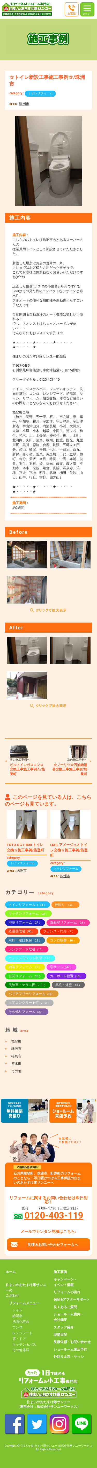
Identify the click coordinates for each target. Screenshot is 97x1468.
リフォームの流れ (67, 1292)
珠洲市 (24, 104)
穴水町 (16, 1063)
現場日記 (60, 1335)
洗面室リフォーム (68, 922)
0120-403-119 (53, 1215)
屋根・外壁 (68, 985)
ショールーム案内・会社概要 (69, 1317)
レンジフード (22, 1333)
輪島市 (16, 1056)
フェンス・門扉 (59, 931)
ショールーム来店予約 (70, 1349)
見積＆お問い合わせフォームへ (52, 1245)
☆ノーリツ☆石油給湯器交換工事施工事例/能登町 (69, 769)
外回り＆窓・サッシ (69, 1357)
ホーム (11, 1272)
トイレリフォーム (40, 93)
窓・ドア (19, 1339)
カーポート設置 (66, 976)
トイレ (17, 1310)
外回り (65, 905)
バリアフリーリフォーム (32, 994)
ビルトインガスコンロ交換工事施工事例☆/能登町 (27, 769)
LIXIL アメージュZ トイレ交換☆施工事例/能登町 (69, 850)
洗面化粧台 (20, 1321)
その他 (16, 1071)
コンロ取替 (63, 940)
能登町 (16, 1041)
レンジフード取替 (27, 949)
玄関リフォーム (25, 976)
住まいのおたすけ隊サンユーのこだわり (26, 1290)
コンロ (17, 1327)
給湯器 (17, 1316)
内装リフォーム (25, 967)
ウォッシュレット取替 (30, 958)
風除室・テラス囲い (28, 985)
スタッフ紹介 (64, 1327)
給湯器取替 (22, 931)
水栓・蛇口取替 (25, 940)
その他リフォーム (27, 1012)
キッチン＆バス (24, 1344)
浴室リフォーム (25, 922)
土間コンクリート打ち (29, 1003)
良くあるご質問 (65, 1307)
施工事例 (60, 1272)
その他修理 (20, 1350)
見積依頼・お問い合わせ (72, 1342)
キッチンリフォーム (28, 913)
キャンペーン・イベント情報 (65, 1282)
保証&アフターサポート (72, 1299)
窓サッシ (61, 967)
